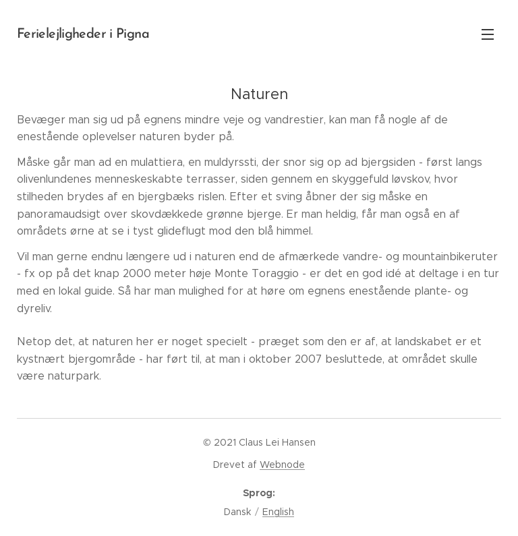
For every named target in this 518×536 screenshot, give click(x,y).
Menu (488, 34)
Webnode (282, 464)
